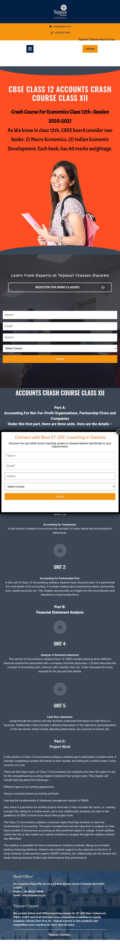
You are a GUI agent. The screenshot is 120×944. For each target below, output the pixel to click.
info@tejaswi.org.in (60, 26)
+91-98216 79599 (33, 891)
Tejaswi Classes (59, 934)
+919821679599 (60, 32)
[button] (60, 287)
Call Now (91, 47)
